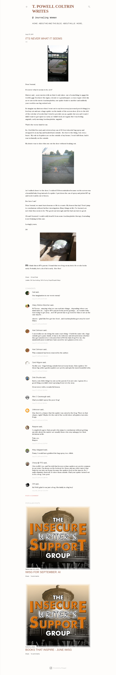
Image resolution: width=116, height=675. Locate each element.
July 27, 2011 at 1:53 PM (39, 403)
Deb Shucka (37, 377)
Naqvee (35, 427)
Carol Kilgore (37, 362)
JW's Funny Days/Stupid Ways (50, 280)
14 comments (35, 654)
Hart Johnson (37, 330)
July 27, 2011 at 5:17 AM (39, 299)
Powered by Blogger (58, 668)
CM (33, 484)
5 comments (35, 576)
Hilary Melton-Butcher (41, 305)
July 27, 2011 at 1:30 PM (39, 390)
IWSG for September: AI (43, 572)
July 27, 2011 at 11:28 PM (40, 477)
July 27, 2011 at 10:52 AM (40, 356)
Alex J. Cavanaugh (39, 397)
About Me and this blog (50, 23)
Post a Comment (31, 495)
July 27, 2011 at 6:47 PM (39, 456)
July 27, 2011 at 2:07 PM (40, 420)
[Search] (89, 6)
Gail (33, 292)
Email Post (34, 277)
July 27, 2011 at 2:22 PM (39, 443)
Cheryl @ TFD (37, 463)
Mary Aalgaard (38, 450)
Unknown (36, 410)
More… (80, 23)
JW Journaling (35, 280)
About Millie (69, 23)
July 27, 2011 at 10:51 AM (40, 343)
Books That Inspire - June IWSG (48, 649)
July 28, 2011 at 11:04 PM (40, 490)
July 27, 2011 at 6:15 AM (39, 324)
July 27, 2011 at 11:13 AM (39, 371)
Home (35, 23)
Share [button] (27, 277)
